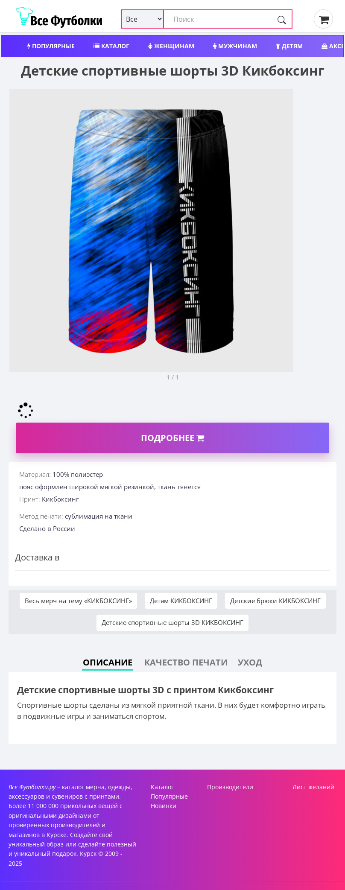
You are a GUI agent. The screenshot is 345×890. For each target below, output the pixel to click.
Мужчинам (235, 46)
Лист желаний (313, 787)
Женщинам (171, 46)
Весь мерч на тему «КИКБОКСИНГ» (78, 600)
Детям (289, 46)
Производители (230, 787)
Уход (250, 662)
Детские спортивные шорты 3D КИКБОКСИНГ (172, 622)
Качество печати (186, 662)
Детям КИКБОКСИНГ (181, 600)
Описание (107, 662)
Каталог (111, 46)
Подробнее (172, 438)
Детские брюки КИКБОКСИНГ (275, 600)
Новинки (163, 806)
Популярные (51, 46)
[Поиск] (281, 19)
